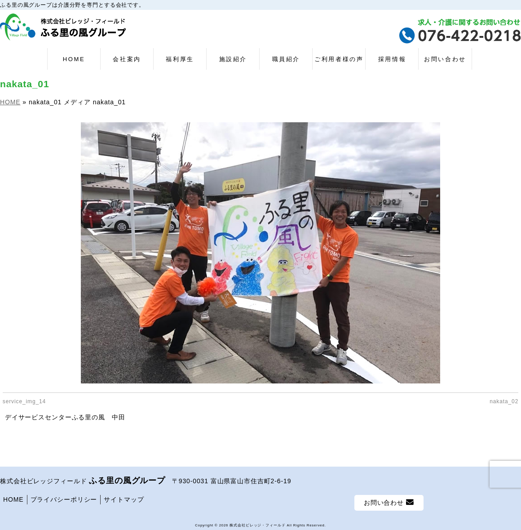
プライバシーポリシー (64, 496)
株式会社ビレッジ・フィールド (257, 523)
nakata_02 (504, 401)
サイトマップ (124, 496)
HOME (13, 496)
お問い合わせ (389, 499)
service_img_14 (24, 401)
